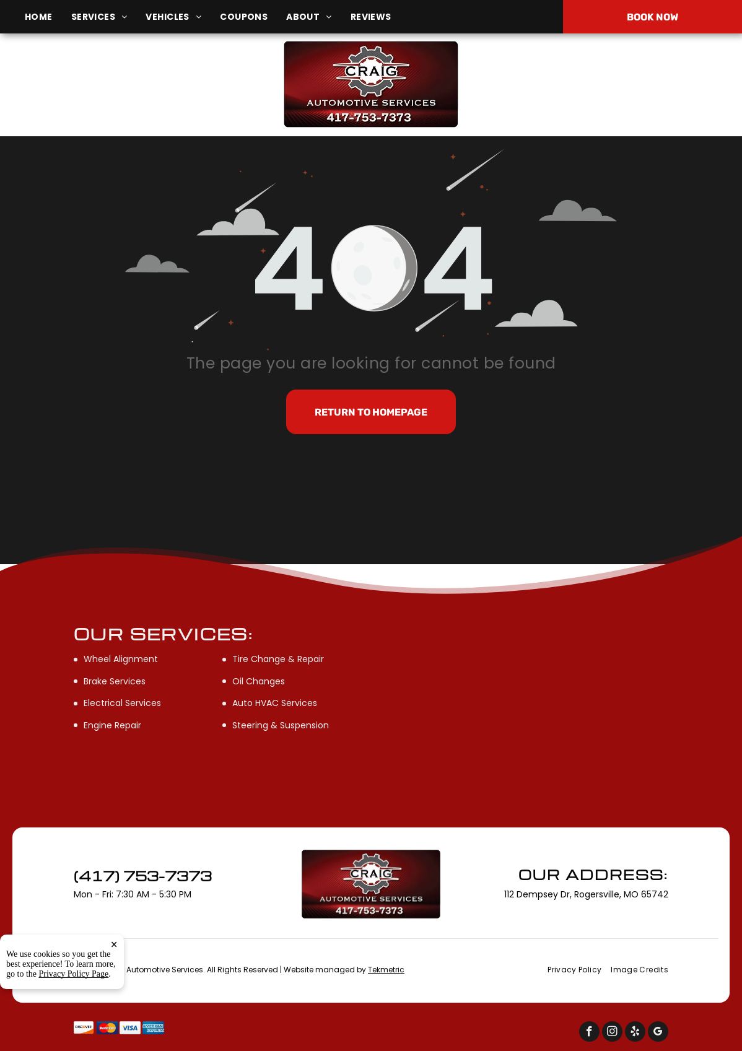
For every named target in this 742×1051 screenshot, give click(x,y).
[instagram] (612, 1033)
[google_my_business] (658, 1033)
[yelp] (635, 1033)
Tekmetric (386, 969)
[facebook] (589, 1033)
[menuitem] (48, 17)
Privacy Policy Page (74, 1027)
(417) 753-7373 (619, 84)
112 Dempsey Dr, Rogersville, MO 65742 (131, 90)
